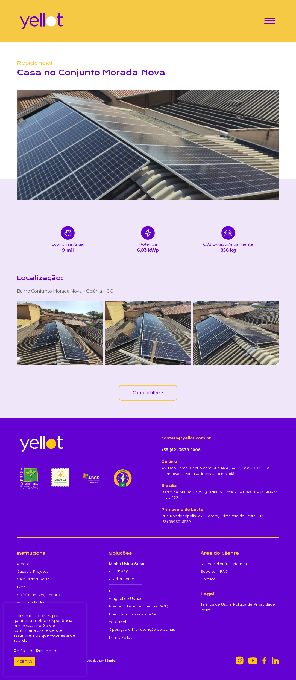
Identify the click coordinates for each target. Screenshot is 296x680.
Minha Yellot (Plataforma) (224, 564)
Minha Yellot (120, 637)
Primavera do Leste (182, 509)
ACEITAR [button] (24, 661)
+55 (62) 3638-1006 (181, 449)
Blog (21, 587)
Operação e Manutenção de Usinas (142, 629)
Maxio (110, 660)
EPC (113, 591)
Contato (208, 579)
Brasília (169, 485)
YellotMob (118, 622)
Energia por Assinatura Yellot (135, 614)
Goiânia (169, 461)
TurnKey (120, 571)
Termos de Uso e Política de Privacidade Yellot (238, 607)
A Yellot (24, 564)
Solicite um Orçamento (38, 594)
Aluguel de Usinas (125, 598)
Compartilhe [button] (146, 392)
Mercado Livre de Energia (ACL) (138, 606)
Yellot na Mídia (30, 602)
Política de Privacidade (36, 651)
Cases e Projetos (32, 571)
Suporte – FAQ (214, 571)
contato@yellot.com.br (186, 438)
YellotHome (123, 579)
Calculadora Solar (33, 579)
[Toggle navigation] (269, 22)
